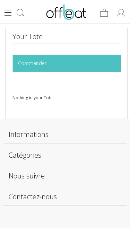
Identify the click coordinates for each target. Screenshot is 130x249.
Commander (33, 63)
